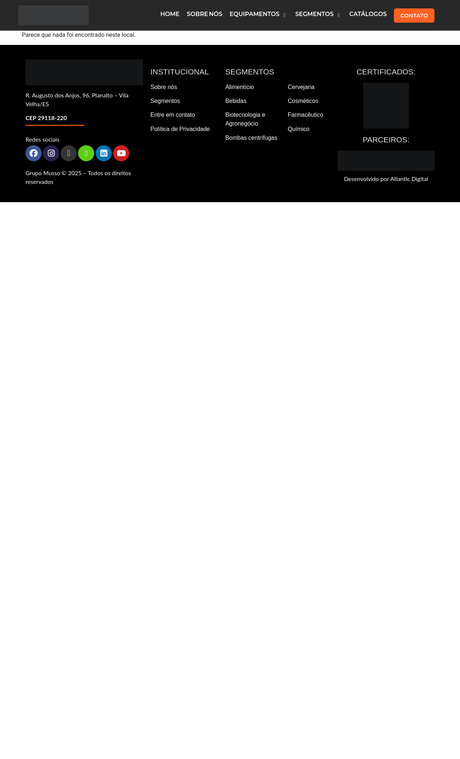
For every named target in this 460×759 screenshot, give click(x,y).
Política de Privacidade (180, 129)
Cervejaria (301, 87)
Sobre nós (163, 87)
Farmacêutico (305, 115)
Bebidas (235, 101)
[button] (259, 15)
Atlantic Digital (409, 178)
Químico (299, 129)
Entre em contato (172, 115)
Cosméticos (303, 101)
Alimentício (239, 87)
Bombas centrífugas (251, 138)
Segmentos (165, 101)
